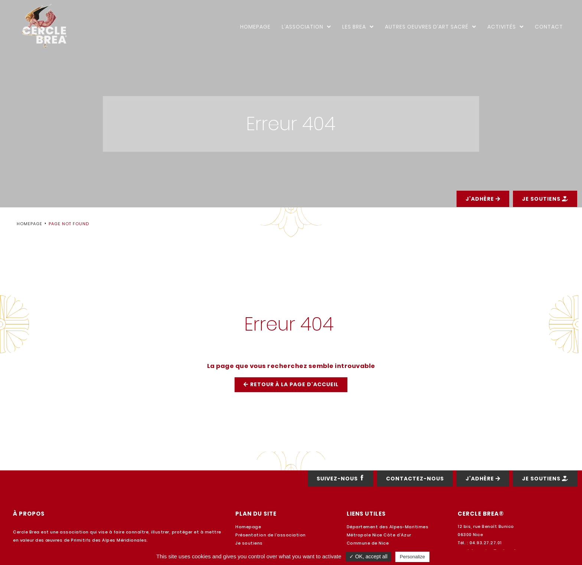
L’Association (306, 26)
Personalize (412, 556)
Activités (505, 26)
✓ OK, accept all (368, 556)
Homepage (255, 26)
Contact (549, 26)
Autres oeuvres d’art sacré (430, 26)
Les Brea (358, 26)
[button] (483, 218)
